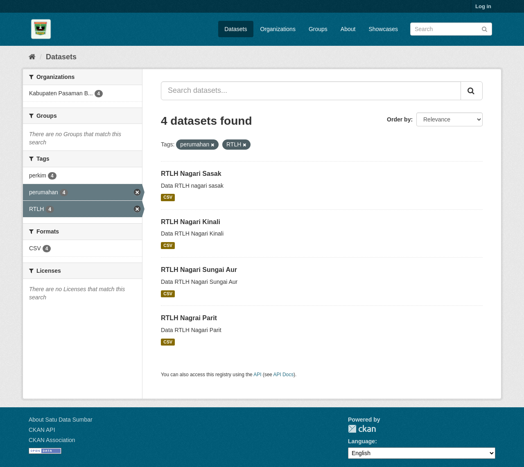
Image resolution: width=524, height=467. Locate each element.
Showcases (383, 29)
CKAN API (42, 430)
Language (361, 441)
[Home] (32, 57)
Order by (399, 119)
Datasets (235, 29)
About (348, 29)
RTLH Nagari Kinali (190, 221)
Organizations (278, 29)
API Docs (283, 374)
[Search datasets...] (311, 90)
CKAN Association (52, 440)
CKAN (362, 428)
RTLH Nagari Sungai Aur (199, 269)
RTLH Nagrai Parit (189, 317)
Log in (483, 6)
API (257, 374)
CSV (167, 197)
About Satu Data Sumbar (61, 419)
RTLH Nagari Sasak (191, 173)
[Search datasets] (451, 29)
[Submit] (484, 28)
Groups (318, 29)
